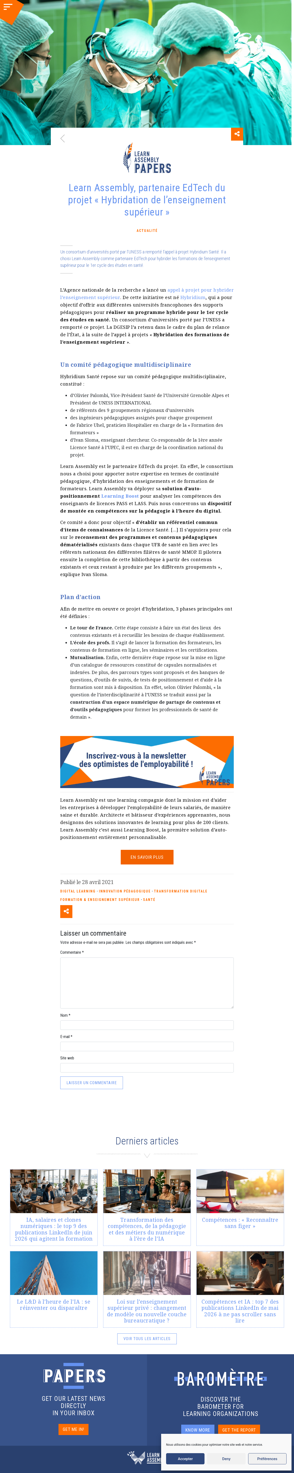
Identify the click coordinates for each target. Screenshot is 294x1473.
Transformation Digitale (180, 891)
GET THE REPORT (239, 1430)
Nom (65, 1015)
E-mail (66, 1036)
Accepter (185, 1459)
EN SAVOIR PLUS (147, 857)
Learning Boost (120, 496)
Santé (149, 900)
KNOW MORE (197, 1430)
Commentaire (72, 952)
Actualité (147, 231)
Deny (226, 1459)
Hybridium (193, 297)
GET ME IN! (73, 1429)
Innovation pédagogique (125, 891)
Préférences (267, 1459)
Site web (67, 1058)
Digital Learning (78, 891)
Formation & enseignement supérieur (100, 900)
